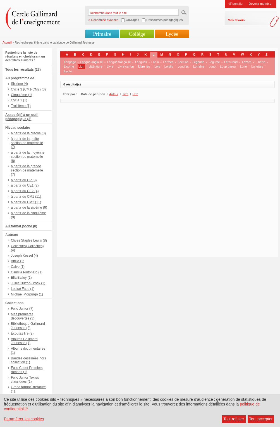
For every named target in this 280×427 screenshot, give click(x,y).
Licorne (69, 66)
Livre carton (126, 66)
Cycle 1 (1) (19, 100)
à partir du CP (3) (24, 180)
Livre (110, 66)
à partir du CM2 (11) (26, 202)
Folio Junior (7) (22, 309)
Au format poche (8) (21, 226)
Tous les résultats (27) (23, 69)
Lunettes (257, 66)
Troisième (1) (21, 106)
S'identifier (236, 3)
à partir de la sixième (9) (29, 207)
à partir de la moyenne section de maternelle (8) (27, 157)
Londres (183, 66)
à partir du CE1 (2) (25, 185)
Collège (137, 34)
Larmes (168, 62)
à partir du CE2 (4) (25, 191)
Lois (157, 66)
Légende (198, 62)
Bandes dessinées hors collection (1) (28, 360)
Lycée (172, 34)
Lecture (183, 62)
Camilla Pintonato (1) (26, 272)
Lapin (155, 62)
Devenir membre (260, 3)
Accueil (7, 42)
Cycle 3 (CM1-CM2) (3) (28, 89)
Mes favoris (236, 20)
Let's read (231, 62)
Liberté (260, 62)
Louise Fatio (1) (22, 289)
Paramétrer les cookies (24, 419)
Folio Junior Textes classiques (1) (25, 380)
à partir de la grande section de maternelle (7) (27, 170)
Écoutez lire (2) (22, 333)
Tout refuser (233, 419)
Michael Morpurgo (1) (27, 294)
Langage (70, 62)
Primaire (102, 34)
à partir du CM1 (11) (26, 197)
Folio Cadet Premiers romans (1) (27, 370)
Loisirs (168, 66)
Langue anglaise (91, 62)
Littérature (95, 66)
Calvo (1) (18, 267)
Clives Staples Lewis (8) (29, 240)
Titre (125, 94)
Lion (81, 66)
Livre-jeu (144, 66)
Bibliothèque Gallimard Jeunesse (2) (28, 326)
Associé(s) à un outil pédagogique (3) (21, 117)
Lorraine (198, 66)
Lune (243, 66)
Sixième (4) (19, 84)
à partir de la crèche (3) (28, 133)
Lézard (247, 62)
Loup (212, 66)
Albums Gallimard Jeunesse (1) (24, 341)
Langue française (119, 62)
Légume (214, 62)
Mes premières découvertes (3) (22, 316)
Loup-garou (228, 66)
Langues (141, 62)
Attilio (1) (17, 261)
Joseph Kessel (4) (24, 255)
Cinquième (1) (21, 95)
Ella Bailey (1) (21, 278)
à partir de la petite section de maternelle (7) (27, 143)
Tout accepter (260, 419)
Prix (135, 94)
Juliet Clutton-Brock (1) (28, 283)
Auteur (113, 94)
